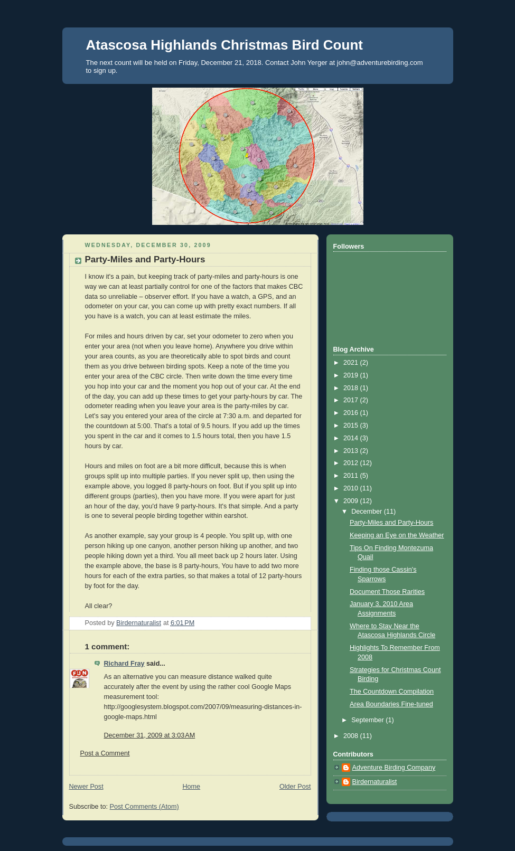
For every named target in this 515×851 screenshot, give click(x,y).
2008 (351, 736)
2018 (351, 388)
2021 (351, 362)
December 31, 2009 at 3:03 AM (149, 735)
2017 (351, 400)
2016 (351, 413)
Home (191, 786)
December (367, 511)
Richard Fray (124, 663)
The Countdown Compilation (392, 691)
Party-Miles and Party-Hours (391, 522)
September (368, 720)
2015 (351, 425)
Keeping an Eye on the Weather (397, 535)
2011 (351, 475)
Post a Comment (105, 753)
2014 (351, 438)
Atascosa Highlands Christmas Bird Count (224, 45)
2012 (351, 463)
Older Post (295, 786)
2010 (351, 488)
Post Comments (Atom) (144, 806)
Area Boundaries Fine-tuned (391, 704)
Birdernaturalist (374, 782)
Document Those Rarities (387, 591)
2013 (351, 451)
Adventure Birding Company (394, 767)
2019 (351, 375)
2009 (351, 501)
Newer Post (86, 786)
